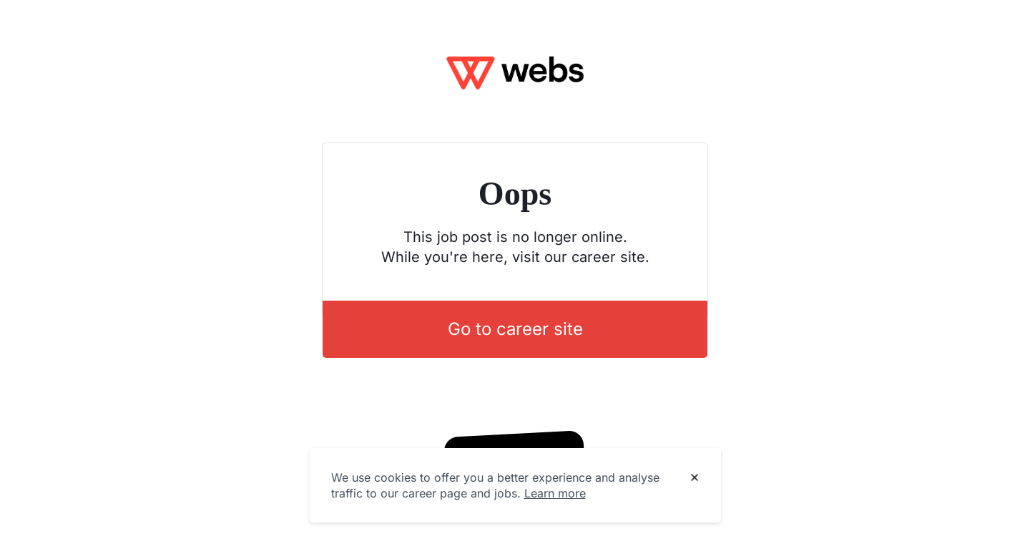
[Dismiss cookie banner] (695, 478)
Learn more (555, 493)
